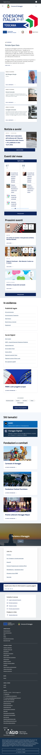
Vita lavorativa (6, 659)
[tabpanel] (12, 186)
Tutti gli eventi (20, 294)
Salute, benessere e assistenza (9, 657)
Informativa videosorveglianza (9, 723)
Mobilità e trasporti (7, 661)
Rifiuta (20, 749)
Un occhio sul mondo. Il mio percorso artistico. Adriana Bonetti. (14, 177)
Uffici (4, 635)
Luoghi (4, 685)
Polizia (32, 400)
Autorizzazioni (6, 651)
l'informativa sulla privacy (28, 745)
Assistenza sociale (9, 400)
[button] (6, 2)
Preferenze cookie (5, 745)
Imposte (17, 400)
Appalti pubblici (6, 655)
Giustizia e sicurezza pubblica (9, 663)
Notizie (4, 678)
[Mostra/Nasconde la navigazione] (2, 6)
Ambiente (5, 665)
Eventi (4, 687)
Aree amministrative (7, 633)
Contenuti (9, 42)
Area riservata (6, 717)
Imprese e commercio (7, 671)
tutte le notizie (19, 150)
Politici (4, 636)
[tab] (11, 208)
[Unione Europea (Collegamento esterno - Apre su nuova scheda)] (9, 624)
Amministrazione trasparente (9, 709)
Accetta (20, 752)
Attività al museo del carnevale (13, 197)
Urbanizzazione (20, 402)
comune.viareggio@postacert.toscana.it (13, 698)
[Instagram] (11, 730)
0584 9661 (7, 694)
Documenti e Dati (6, 640)
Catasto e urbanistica (7, 647)
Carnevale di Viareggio (13, 463)
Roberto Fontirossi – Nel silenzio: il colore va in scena (14, 188)
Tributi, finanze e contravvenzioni (9, 667)
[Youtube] (8, 730)
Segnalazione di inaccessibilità (9, 715)
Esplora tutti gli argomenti (20, 407)
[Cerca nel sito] (36, 6)
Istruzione (25, 400)
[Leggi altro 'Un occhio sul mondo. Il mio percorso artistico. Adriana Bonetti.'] (9, 243)
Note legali (5, 711)
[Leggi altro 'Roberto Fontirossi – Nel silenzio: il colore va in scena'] (9, 266)
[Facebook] (4, 730)
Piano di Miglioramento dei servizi (9, 721)
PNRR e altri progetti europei (15, 386)
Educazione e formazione (8, 653)
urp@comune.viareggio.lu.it (11, 696)
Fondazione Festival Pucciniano (16, 489)
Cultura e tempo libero (7, 669)
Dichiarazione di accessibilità (8, 713)
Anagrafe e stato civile (7, 649)
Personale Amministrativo (8, 638)
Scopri (20, 541)
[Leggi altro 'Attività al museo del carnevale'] (9, 288)
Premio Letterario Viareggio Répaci (17, 514)
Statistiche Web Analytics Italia (9, 719)
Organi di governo (6, 631)
